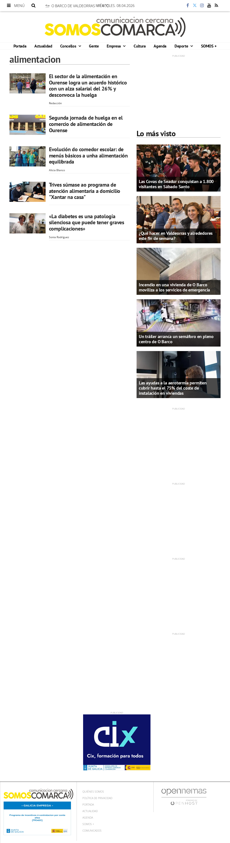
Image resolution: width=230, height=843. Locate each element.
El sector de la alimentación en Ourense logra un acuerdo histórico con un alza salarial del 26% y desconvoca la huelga (88, 85)
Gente (94, 46)
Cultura (140, 46)
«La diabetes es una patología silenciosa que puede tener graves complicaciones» (86, 222)
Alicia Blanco (57, 170)
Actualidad (43, 46)
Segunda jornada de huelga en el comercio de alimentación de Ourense (86, 124)
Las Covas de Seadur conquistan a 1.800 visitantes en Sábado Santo (176, 184)
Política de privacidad (97, 798)
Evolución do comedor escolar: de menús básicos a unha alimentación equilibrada (88, 155)
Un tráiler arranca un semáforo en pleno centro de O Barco (176, 339)
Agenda (160, 46)
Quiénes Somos (93, 791)
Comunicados (92, 830)
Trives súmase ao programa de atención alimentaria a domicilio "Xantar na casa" (84, 191)
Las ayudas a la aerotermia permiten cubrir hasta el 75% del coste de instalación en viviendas (173, 388)
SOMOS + (209, 46)
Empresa (114, 46)
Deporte (182, 46)
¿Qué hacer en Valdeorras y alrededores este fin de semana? (175, 235)
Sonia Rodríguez (59, 237)
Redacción (55, 103)
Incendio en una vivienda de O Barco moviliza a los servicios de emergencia (174, 287)
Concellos (68, 46)
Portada (19, 46)
